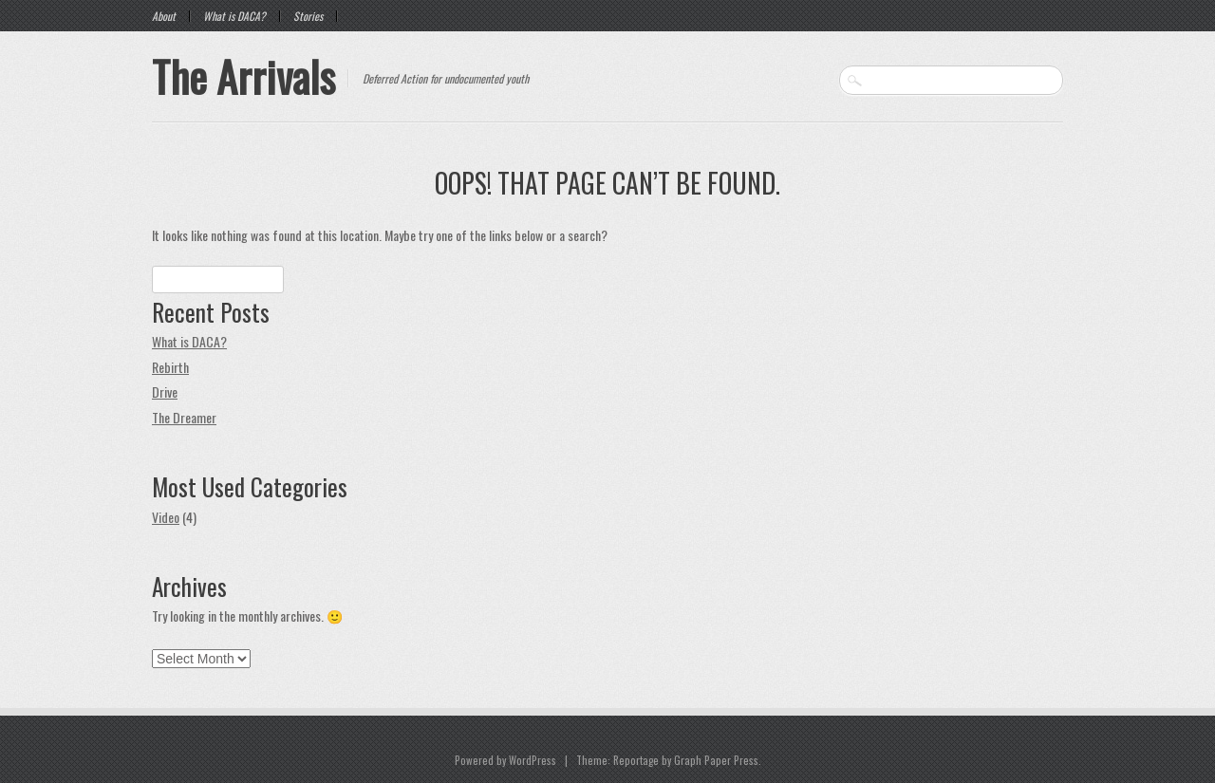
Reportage (636, 760)
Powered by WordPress (505, 760)
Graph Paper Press (716, 760)
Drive (165, 391)
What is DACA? (234, 16)
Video (165, 517)
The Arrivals (243, 76)
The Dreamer (184, 417)
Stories (308, 16)
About (164, 16)
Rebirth (170, 367)
